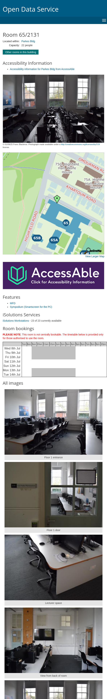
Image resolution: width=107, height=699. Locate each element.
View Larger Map (94, 256)
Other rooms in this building (20, 52)
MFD (12, 303)
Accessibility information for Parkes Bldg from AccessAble (42, 69)
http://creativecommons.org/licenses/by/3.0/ (80, 144)
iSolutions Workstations (16, 320)
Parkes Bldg (28, 41)
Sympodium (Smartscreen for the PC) (31, 306)
